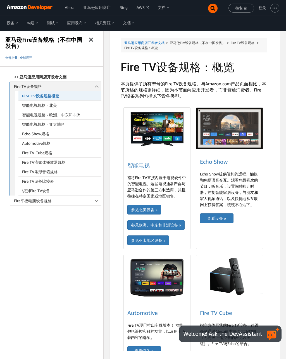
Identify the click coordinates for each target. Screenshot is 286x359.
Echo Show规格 (35, 133)
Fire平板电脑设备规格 (57, 200)
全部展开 (26, 58)
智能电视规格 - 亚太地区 (43, 124)
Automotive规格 (36, 143)
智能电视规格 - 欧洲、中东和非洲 (51, 114)
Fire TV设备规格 (58, 86)
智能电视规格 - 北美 (39, 105)
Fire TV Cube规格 (37, 152)
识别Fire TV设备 (36, 190)
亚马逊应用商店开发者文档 (144, 43)
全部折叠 (11, 58)
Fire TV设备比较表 (38, 181)
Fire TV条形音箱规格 (40, 171)
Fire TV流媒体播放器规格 (44, 162)
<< (40, 76)
